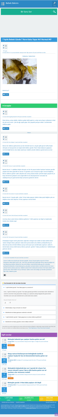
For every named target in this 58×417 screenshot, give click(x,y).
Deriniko (34, 360)
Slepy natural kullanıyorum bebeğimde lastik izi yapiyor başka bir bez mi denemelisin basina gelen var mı (28, 356)
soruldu (44, 52)
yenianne (10, 378)
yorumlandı (26, 257)
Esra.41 (35, 385)
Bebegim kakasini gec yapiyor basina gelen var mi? (26, 339)
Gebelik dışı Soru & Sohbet (8, 402)
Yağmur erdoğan (35, 341)
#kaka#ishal (11, 345)
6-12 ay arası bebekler (14, 52)
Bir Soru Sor (26, 12)
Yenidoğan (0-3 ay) (20, 360)
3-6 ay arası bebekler (19, 341)
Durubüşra (33, 374)
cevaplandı (29, 116)
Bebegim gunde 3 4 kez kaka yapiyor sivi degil (24, 382)
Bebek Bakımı (12, 3)
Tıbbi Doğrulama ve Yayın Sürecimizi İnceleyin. (39, 328)
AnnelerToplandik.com (51, 402)
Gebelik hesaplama (20, 402)
